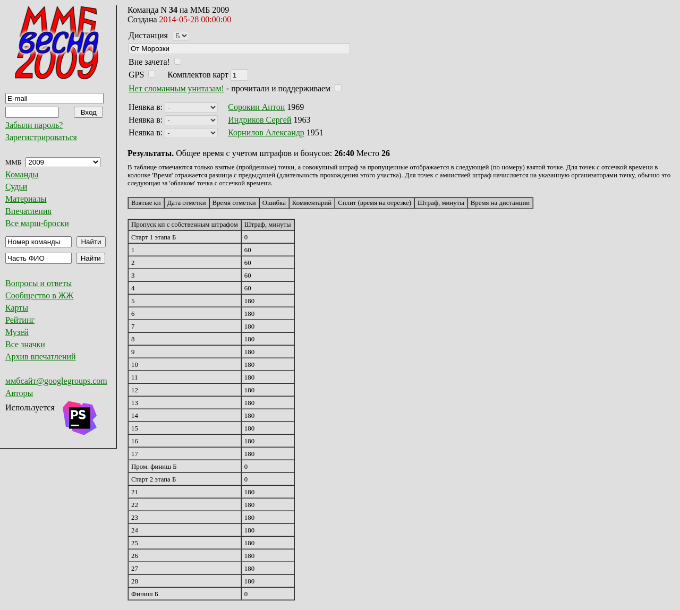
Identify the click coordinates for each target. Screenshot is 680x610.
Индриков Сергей (259, 119)
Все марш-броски (37, 223)
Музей (17, 332)
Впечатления (28, 211)
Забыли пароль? (34, 125)
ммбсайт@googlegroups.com (56, 380)
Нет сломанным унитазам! (176, 88)
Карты (16, 307)
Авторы (19, 393)
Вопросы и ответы (38, 283)
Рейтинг (20, 319)
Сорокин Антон (256, 106)
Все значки (25, 344)
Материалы (26, 198)
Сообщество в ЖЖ (39, 295)
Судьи (16, 186)
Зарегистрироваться (41, 137)
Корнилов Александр (266, 132)
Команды (21, 174)
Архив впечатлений (40, 356)
